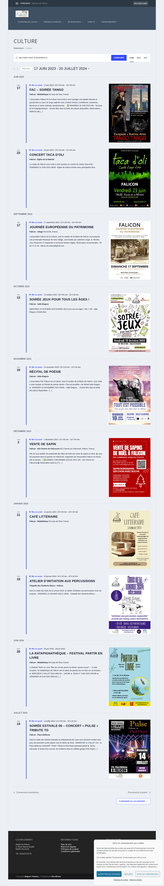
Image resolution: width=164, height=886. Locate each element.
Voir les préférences (148, 874)
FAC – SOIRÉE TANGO (46, 96)
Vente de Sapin (42, 450)
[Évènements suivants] (17, 75)
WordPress (56, 883)
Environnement (108, 24)
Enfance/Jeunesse (52, 24)
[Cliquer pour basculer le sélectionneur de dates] (61, 75)
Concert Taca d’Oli (46, 161)
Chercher (119, 64)
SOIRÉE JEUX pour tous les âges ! (59, 306)
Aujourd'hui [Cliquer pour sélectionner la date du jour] (26, 75)
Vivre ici (91, 24)
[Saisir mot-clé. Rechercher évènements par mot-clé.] (62, 64)
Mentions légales (136, 880)
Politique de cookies (121, 880)
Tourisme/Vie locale (27, 24)
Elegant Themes (31, 883)
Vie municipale (74, 24)
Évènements (19, 55)
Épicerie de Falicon (40, 3)
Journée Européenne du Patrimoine (61, 233)
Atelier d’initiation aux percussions (62, 587)
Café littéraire (43, 523)
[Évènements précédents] (14, 75)
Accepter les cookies (109, 874)
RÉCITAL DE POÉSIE (45, 378)
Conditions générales (70, 858)
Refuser (128, 874)
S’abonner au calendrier (132, 808)
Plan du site (66, 851)
